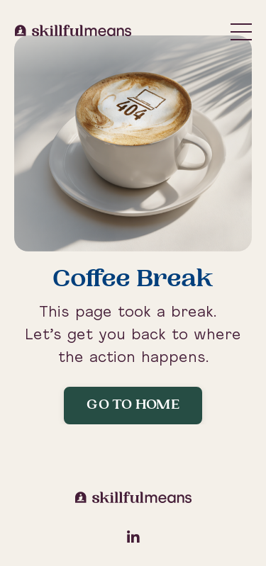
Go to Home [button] (133, 406)
